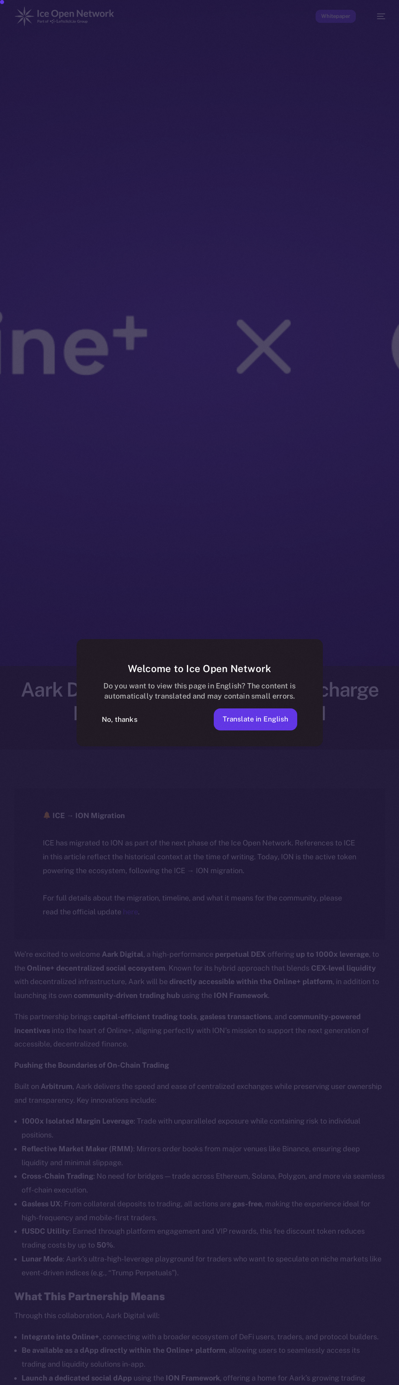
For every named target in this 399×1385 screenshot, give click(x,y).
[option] (4, 1378)
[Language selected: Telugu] (191, 1378)
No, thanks (120, 719)
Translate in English (255, 719)
